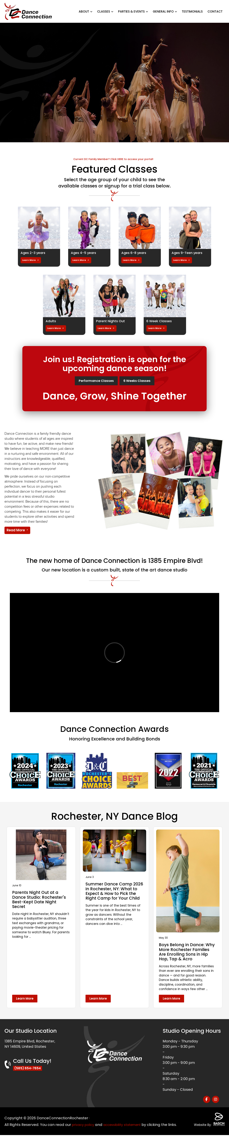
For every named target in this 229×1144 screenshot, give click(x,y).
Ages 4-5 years (85, 252)
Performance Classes (91, 381)
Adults (51, 320)
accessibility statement (127, 1128)
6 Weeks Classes (143, 381)
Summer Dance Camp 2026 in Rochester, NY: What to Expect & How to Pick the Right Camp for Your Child (113, 895)
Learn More (29, 260)
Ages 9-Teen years (189, 252)
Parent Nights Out (112, 320)
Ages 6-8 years (135, 252)
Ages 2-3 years (34, 252)
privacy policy (84, 1128)
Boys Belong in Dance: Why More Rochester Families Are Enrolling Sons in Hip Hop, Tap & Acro (183, 955)
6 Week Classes (160, 320)
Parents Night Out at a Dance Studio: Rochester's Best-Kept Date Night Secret (40, 901)
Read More (16, 531)
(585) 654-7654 (29, 1074)
